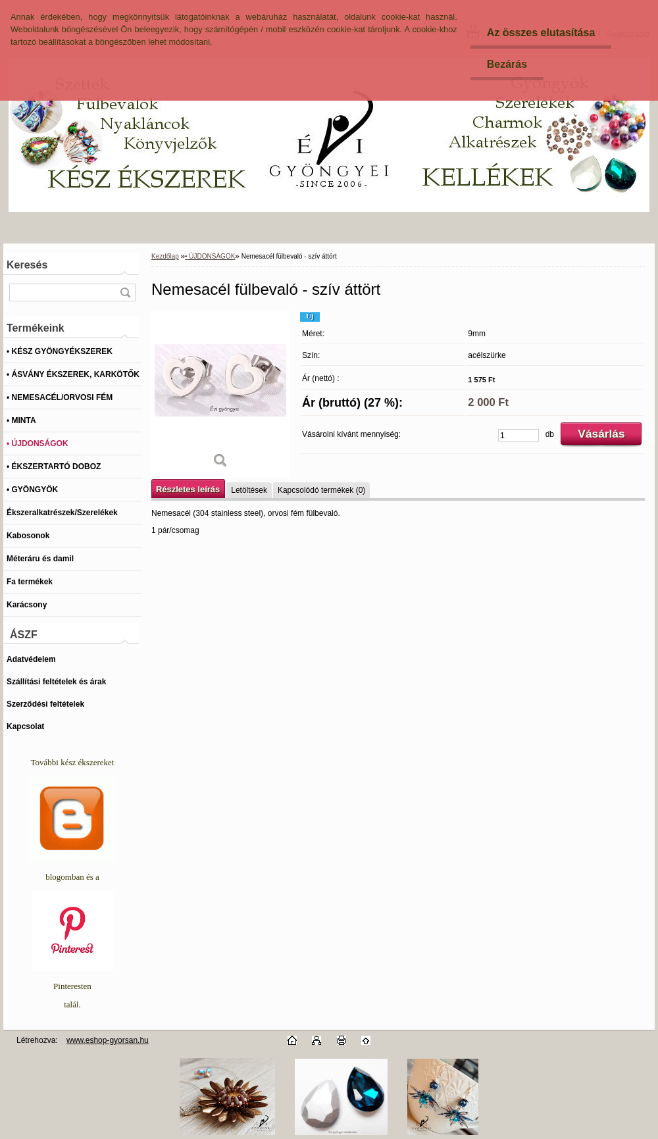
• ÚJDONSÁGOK (210, 256)
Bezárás (507, 64)
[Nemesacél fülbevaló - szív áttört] (220, 394)
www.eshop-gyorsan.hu (107, 1040)
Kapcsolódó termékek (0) (321, 490)
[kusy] (518, 435)
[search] (125, 292)
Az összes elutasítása (541, 32)
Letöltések (249, 490)
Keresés (27, 264)
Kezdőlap (165, 256)
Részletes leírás (188, 489)
